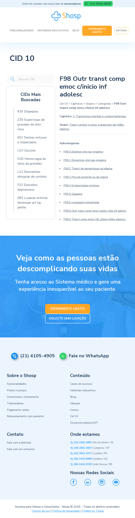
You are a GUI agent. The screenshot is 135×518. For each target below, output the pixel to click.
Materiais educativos (83, 390)
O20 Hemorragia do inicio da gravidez (31, 161)
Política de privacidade (66, 511)
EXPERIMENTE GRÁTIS (67, 308)
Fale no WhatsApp (91, 356)
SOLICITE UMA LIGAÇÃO (67, 318)
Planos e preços (17, 390)
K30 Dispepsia (27, 111)
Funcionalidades (21, 30)
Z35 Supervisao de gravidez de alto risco (31, 124)
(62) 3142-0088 (82, 458)
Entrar (121, 30)
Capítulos (77, 104)
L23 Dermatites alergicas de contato (32, 174)
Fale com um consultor (21, 449)
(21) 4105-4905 (37, 356)
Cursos (74, 410)
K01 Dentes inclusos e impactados (32, 139)
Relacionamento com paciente (25, 416)
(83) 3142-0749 (82, 464)
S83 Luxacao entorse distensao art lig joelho (32, 202)
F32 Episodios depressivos (27, 187)
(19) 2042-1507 (82, 448)
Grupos (90, 104)
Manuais (75, 403)
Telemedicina (15, 403)
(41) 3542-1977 (82, 453)
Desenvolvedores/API (84, 423)
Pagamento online (18, 410)
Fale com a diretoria (19, 443)
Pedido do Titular (93, 511)
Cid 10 (64, 104)
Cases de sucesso (81, 384)
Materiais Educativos (53, 30)
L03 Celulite (26, 150)
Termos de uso (40, 511)
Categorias (104, 104)
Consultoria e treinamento (23, 397)
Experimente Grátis (97, 30)
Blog (76, 30)
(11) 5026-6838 (100, 4)
